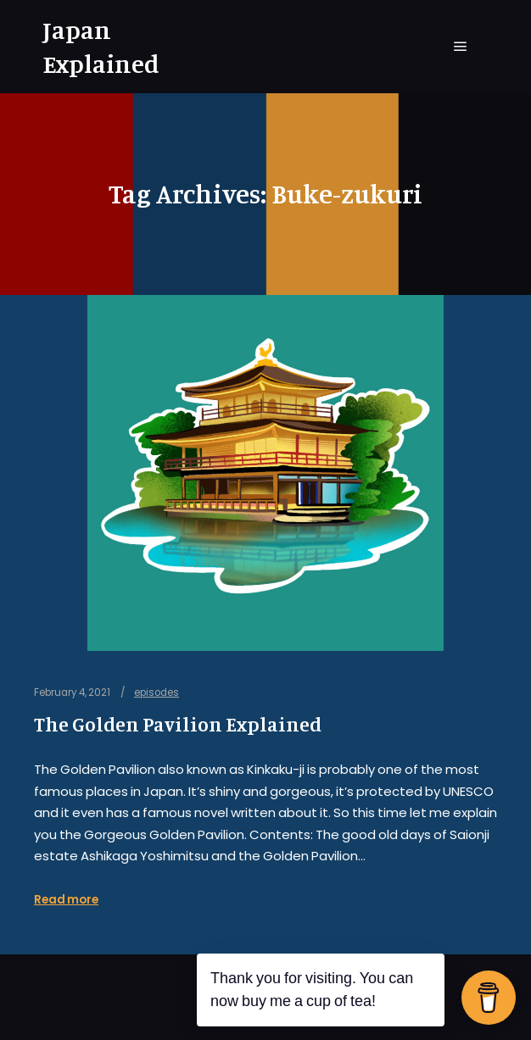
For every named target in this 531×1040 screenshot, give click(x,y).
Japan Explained (100, 46)
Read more (66, 900)
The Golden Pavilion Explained (177, 724)
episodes (156, 692)
